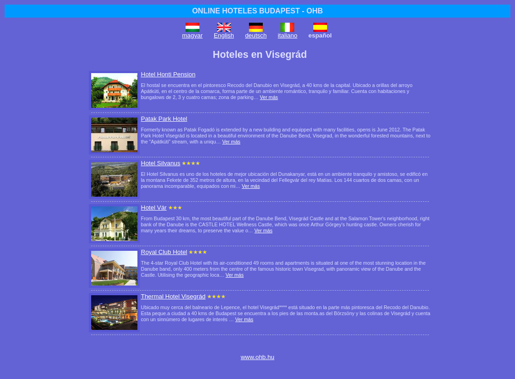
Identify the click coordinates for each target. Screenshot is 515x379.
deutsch (256, 35)
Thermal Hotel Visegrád (173, 296)
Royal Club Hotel (164, 252)
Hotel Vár (154, 207)
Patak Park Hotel (164, 118)
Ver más (269, 97)
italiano (287, 35)
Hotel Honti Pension (168, 74)
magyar (192, 35)
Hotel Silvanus (160, 163)
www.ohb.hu (257, 357)
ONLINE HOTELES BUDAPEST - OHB (257, 11)
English (224, 35)
